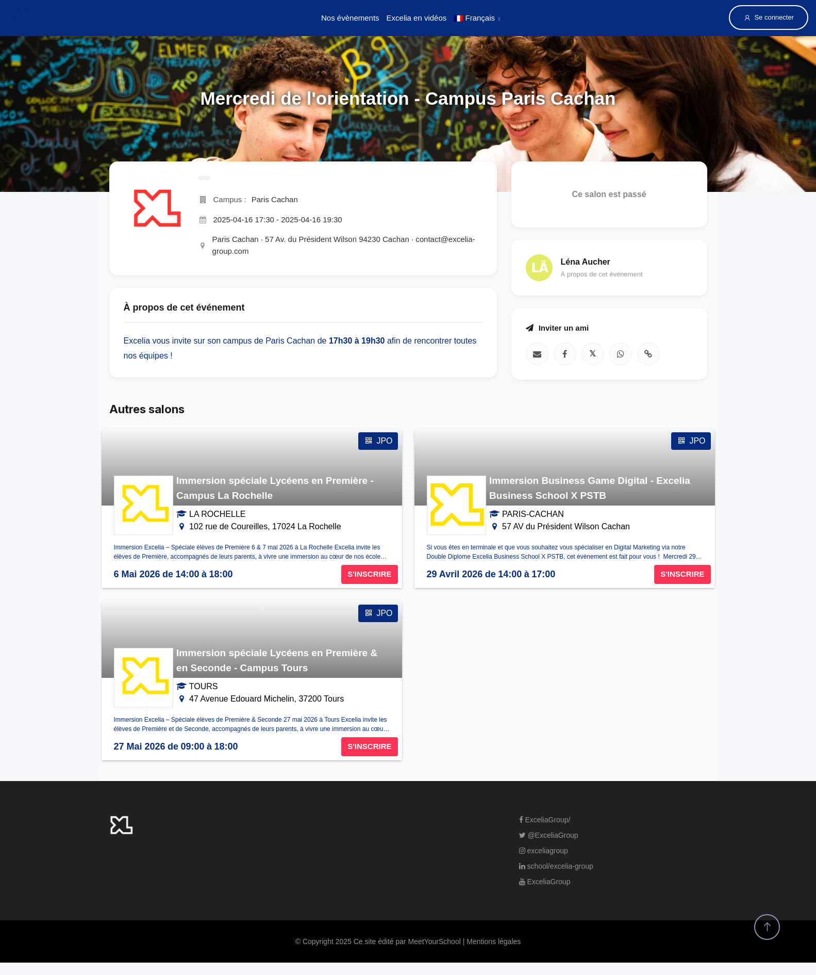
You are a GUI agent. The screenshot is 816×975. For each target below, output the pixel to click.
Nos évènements (350, 17)
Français (474, 17)
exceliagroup (543, 851)
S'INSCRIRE (369, 574)
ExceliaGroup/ (545, 820)
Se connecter (768, 17)
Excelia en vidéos (417, 17)
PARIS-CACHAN (533, 514)
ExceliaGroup (545, 882)
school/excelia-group (556, 866)
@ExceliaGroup (548, 835)
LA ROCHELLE (217, 514)
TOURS (203, 686)
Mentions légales (494, 941)
